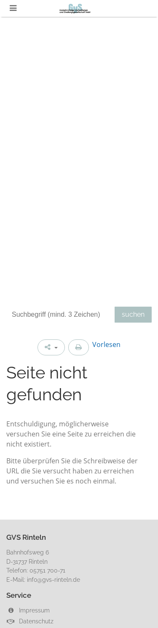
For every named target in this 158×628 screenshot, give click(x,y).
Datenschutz (30, 621)
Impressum (28, 610)
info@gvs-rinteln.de (53, 579)
